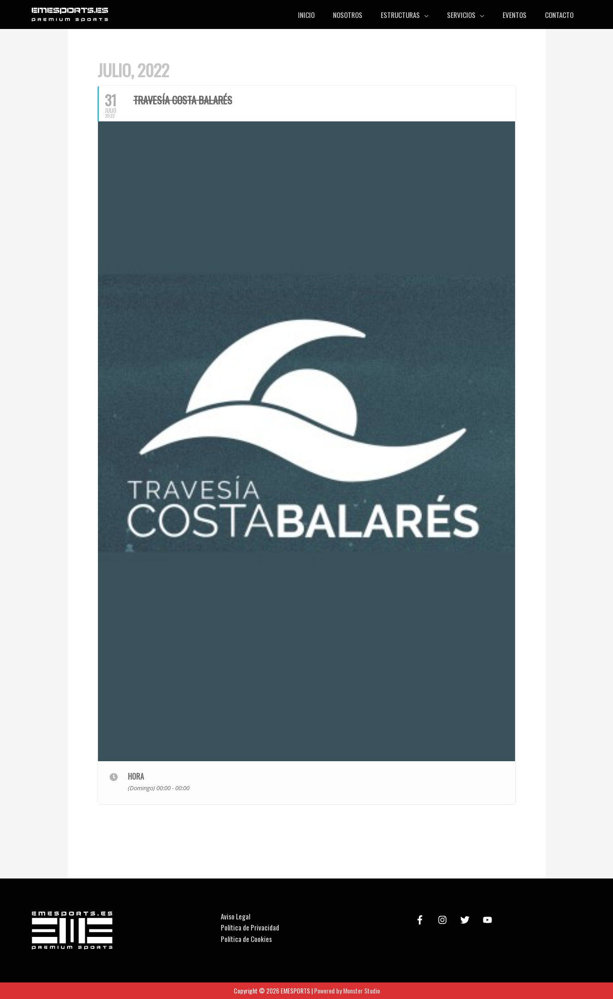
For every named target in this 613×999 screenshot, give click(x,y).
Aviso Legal (235, 916)
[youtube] (488, 920)
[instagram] (443, 920)
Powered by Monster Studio (347, 990)
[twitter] (466, 920)
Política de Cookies (246, 939)
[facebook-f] (421, 920)
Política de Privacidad (250, 927)
